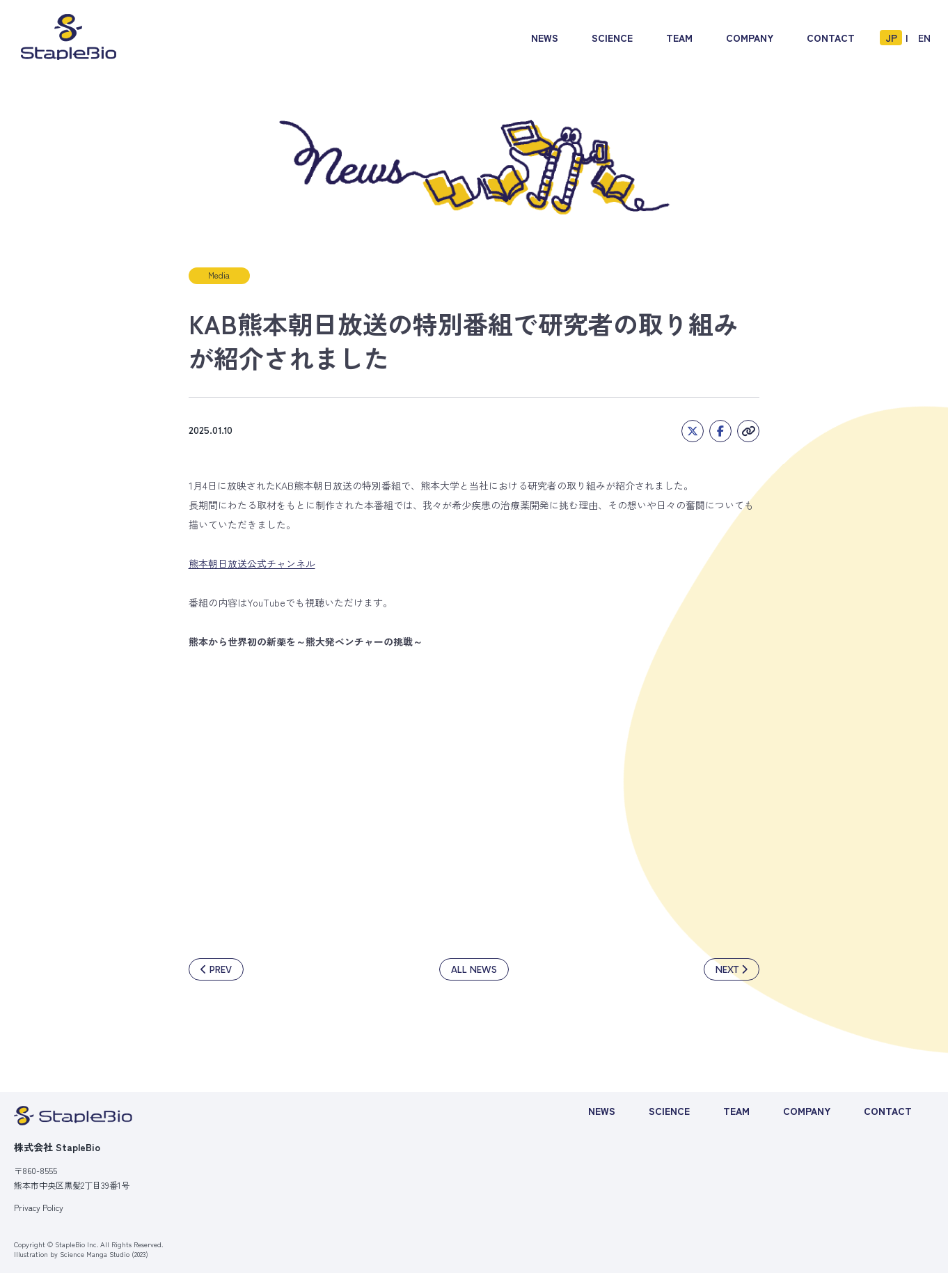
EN (924, 38)
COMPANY (749, 37)
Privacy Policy (38, 1207)
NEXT (727, 970)
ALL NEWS (474, 970)
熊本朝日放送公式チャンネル (252, 563)
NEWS (544, 37)
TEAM (679, 37)
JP (891, 38)
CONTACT (831, 37)
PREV (221, 970)
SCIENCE (612, 37)
